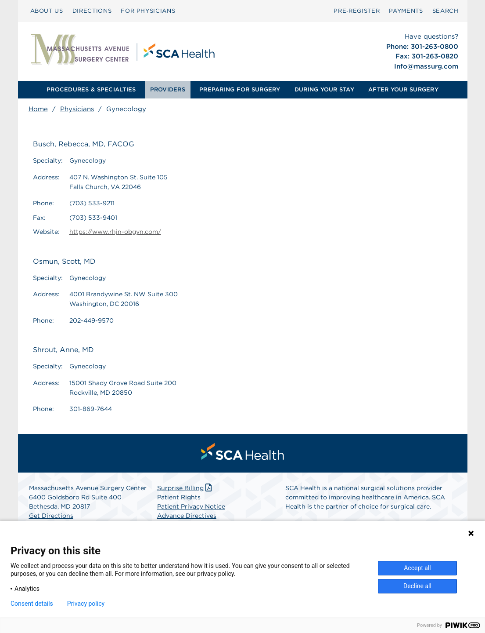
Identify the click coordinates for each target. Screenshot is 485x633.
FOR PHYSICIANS (148, 10)
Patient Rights (179, 497)
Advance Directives (186, 515)
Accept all (417, 567)
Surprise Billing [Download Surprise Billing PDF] (185, 487)
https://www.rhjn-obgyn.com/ (115, 231)
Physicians (77, 109)
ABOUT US (46, 10)
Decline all (417, 585)
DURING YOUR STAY (324, 89)
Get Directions (51, 515)
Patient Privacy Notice (191, 506)
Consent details (32, 603)
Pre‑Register (357, 10)
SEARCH (445, 10)
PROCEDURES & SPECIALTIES (91, 89)
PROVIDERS (167, 89)
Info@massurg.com (426, 66)
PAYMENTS (406, 10)
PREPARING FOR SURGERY (239, 89)
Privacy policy (85, 603)
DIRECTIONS (92, 10)
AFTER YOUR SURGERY (403, 89)
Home (38, 109)
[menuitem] (47, 11)
